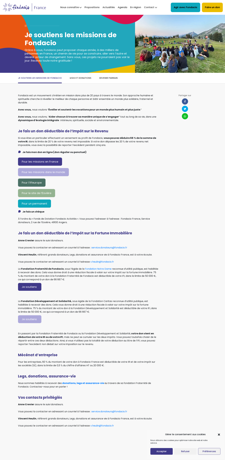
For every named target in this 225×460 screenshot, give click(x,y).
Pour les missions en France (40, 161)
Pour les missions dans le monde (43, 172)
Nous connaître (69, 7)
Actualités (109, 7)
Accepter (161, 451)
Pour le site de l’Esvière (36, 193)
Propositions (92, 7)
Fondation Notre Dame (98, 269)
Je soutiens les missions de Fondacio (40, 77)
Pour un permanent (34, 203)
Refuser (185, 451)
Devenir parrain (108, 77)
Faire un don (212, 7)
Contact (149, 7)
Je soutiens (30, 287)
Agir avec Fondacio (185, 7)
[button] (218, 434)
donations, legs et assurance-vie (83, 383)
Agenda (122, 7)
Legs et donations (80, 77)
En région (135, 7)
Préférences (209, 451)
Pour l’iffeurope (32, 182)
